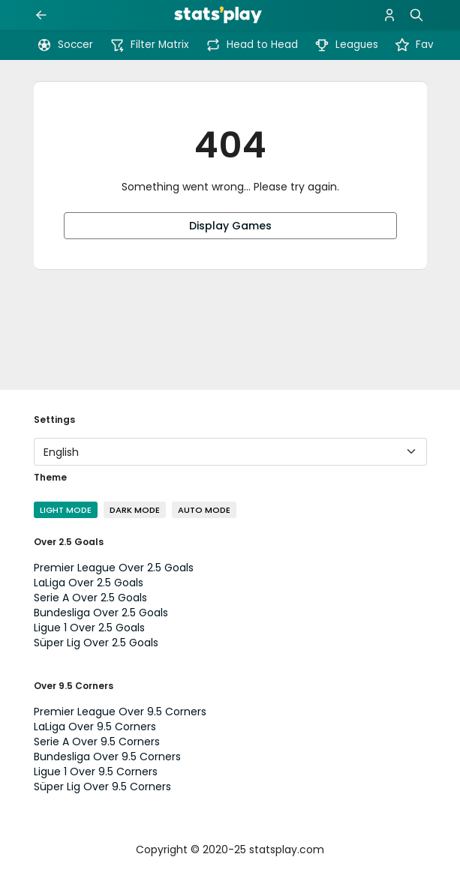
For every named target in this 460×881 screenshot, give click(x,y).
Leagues (346, 44)
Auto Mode (204, 510)
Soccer (65, 44)
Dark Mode (135, 510)
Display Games (230, 225)
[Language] (230, 452)
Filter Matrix (149, 44)
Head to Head (252, 44)
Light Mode (66, 510)
